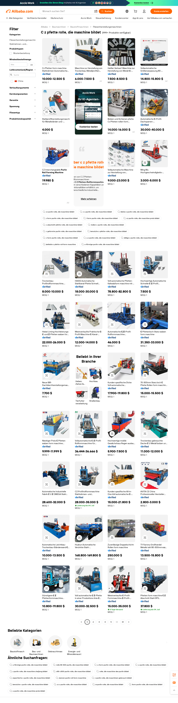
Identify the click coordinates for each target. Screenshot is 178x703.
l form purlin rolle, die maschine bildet (100, 218)
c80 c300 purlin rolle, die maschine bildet (72, 671)
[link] (174, 675)
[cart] (136, 12)
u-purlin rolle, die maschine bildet (150, 665)
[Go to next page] (128, 622)
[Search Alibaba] (67, 11)
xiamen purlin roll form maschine (71, 678)
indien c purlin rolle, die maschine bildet (106, 225)
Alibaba (44, 27)
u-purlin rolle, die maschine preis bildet (27, 691)
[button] (96, 11)
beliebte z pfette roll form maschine (59, 244)
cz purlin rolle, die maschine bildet (58, 212)
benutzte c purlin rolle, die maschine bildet (29, 684)
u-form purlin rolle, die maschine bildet (112, 665)
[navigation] (22, 325)
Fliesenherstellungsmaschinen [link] (107, 27)
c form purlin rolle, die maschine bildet (60, 238)
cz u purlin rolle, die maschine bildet (70, 684)
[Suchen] (106, 11)
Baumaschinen (59, 27)
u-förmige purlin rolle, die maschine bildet (100, 244)
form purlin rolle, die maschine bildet (145, 684)
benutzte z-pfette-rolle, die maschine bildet (107, 231)
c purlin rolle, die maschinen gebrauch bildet (112, 678)
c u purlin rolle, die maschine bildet (96, 212)
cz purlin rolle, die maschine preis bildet (141, 218)
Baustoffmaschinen (79, 27)
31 (123, 622)
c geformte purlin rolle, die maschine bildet (62, 231)
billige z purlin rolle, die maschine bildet (139, 238)
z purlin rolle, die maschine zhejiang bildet (28, 671)
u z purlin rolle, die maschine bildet (99, 238)
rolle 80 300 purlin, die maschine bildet (71, 665)
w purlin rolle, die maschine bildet (107, 684)
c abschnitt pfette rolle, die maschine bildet (62, 225)
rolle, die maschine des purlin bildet (112, 671)
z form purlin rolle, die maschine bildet (60, 218)
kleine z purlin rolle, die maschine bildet (135, 212)
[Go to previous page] (81, 622)
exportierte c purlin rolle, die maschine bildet (30, 678)
